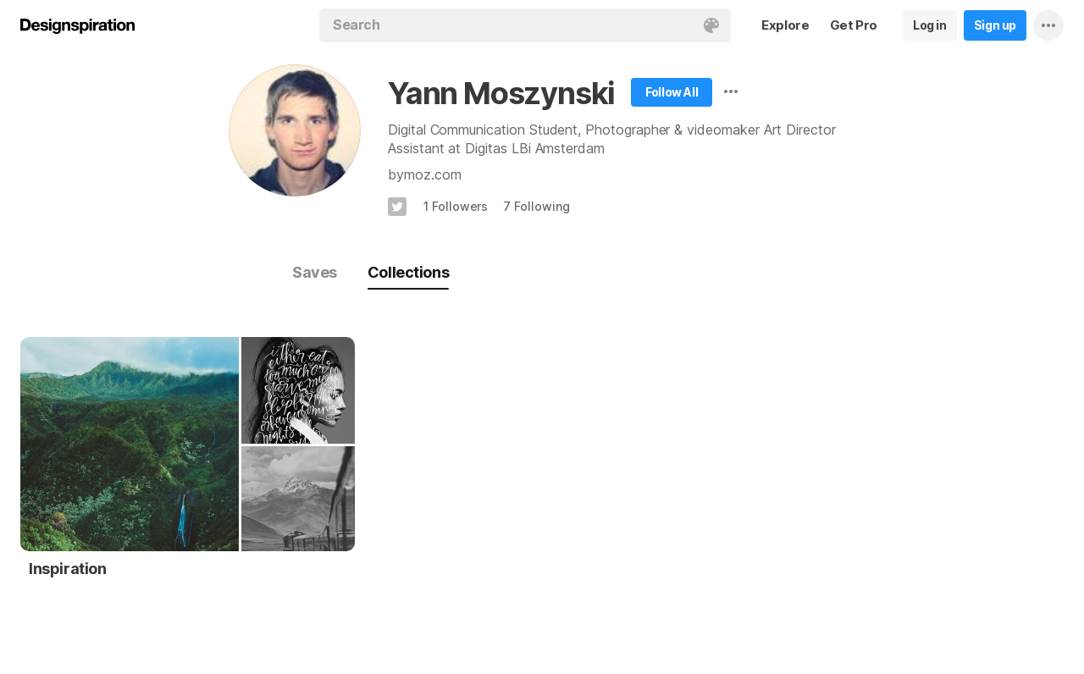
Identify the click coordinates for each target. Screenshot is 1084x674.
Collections (408, 272)
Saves (314, 272)
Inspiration (68, 568)
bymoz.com (424, 174)
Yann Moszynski (501, 93)
